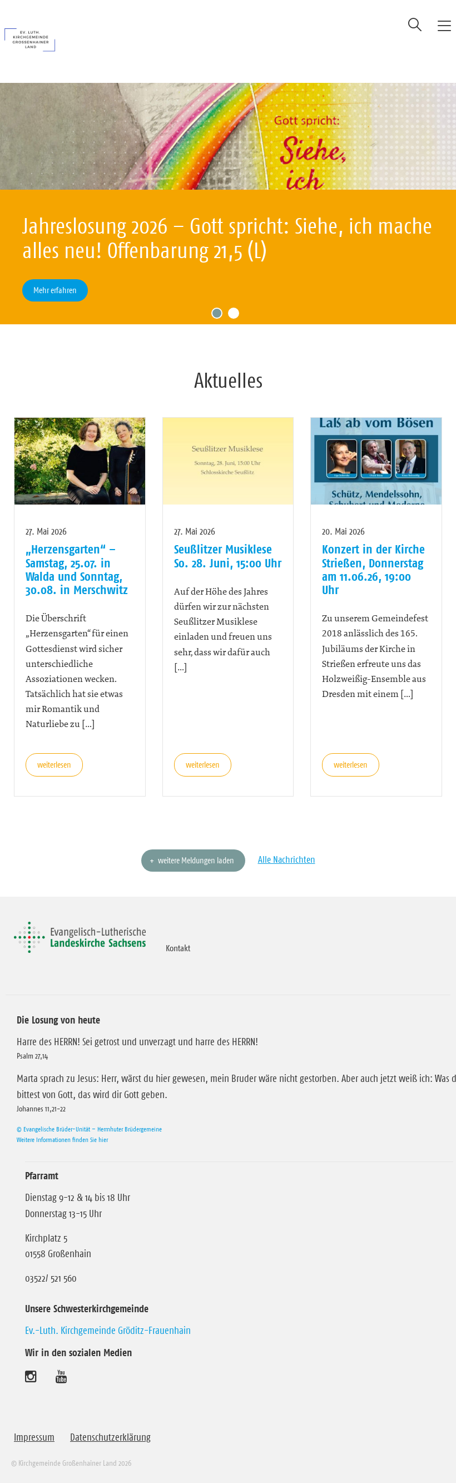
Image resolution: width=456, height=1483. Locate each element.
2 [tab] (236, 316)
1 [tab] (219, 316)
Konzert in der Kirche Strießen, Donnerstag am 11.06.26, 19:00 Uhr (373, 569)
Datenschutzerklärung (110, 1437)
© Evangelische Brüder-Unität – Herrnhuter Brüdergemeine (89, 1129)
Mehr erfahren (55, 290)
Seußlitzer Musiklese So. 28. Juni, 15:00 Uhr (227, 555)
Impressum (34, 1437)
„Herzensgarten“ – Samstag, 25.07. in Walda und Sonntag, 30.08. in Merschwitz (77, 569)
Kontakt (178, 947)
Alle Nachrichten (286, 859)
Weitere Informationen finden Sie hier (62, 1139)
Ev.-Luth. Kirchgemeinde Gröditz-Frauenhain (108, 1330)
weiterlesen (54, 764)
